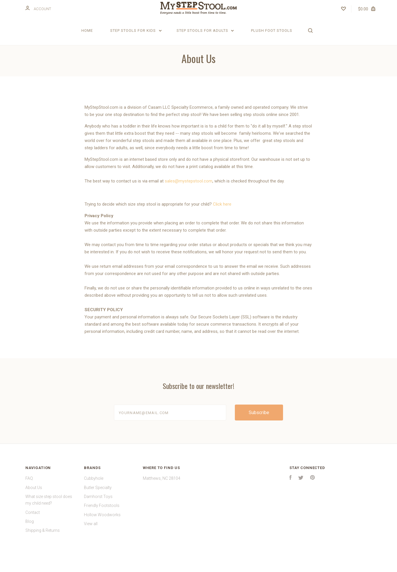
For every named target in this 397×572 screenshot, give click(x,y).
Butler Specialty (98, 506)
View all (91, 543)
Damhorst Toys (98, 516)
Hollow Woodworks (102, 534)
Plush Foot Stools (271, 30)
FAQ (29, 497)
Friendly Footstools (101, 525)
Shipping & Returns (42, 549)
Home (87, 30)
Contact (32, 531)
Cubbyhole (93, 497)
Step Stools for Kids (136, 30)
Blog (29, 540)
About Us (33, 506)
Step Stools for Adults (205, 30)
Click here (222, 223)
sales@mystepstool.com (188, 200)
